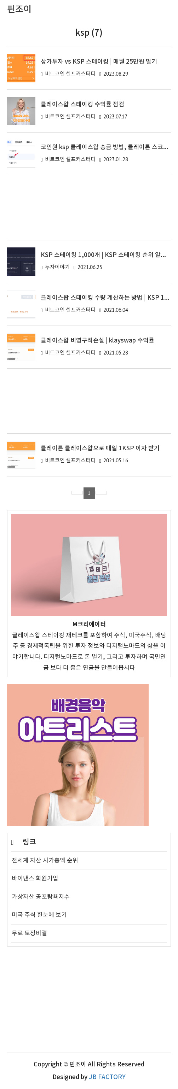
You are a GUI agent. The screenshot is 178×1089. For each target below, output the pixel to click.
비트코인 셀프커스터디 (70, 74)
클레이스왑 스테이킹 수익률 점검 (82, 104)
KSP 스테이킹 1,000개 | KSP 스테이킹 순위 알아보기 (109, 255)
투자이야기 (57, 267)
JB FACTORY (107, 1077)
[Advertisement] (89, 207)
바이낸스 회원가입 (35, 878)
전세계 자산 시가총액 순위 (45, 860)
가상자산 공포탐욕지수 (41, 897)
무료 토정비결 (29, 933)
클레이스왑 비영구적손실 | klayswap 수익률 (97, 340)
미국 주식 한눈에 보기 (39, 915)
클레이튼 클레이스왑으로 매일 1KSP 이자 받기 (100, 448)
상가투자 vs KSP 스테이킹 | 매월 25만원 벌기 (99, 61)
